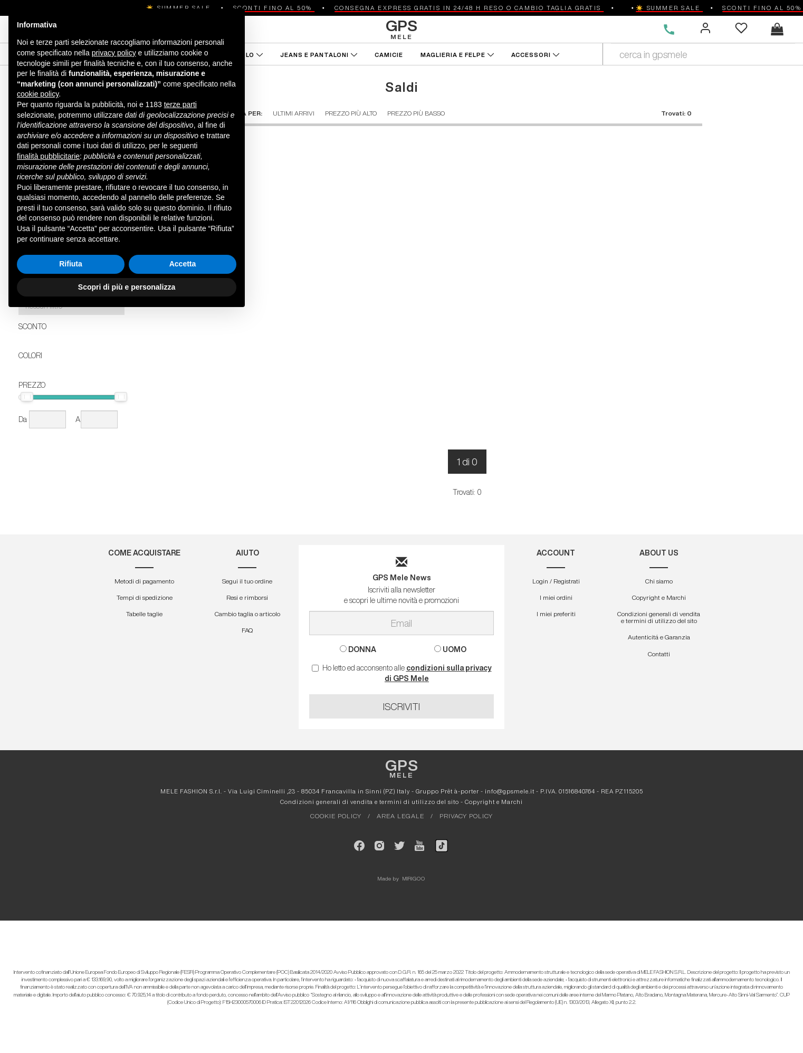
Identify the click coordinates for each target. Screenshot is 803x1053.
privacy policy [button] (114, 790)
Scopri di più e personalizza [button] (126, 1024)
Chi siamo (659, 581)
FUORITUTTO (102, 55)
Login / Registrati (556, 581)
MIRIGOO (414, 878)
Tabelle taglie (144, 613)
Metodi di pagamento (144, 581)
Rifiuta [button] (70, 1001)
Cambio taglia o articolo (247, 613)
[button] (71, 267)
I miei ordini (556, 597)
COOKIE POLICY (335, 815)
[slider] (27, 396)
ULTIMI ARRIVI (293, 113)
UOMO (102, 29)
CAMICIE (390, 55)
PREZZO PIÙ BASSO (416, 113)
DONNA (56, 29)
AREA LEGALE (400, 815)
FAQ (247, 630)
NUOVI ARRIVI (39, 55)
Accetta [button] (182, 1001)
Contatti (659, 653)
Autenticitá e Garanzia (659, 637)
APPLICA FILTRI (73, 172)
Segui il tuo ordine (247, 581)
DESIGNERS (155, 29)
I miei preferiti (556, 613)
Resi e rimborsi (247, 597)
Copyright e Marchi (659, 597)
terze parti (180, 842)
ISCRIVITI (401, 706)
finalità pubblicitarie (48, 893)
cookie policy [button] (38, 831)
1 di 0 (467, 461)
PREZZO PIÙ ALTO (351, 113)
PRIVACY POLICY (466, 815)
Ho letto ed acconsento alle (402, 673)
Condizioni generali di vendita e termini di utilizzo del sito (658, 617)
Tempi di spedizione (145, 597)
